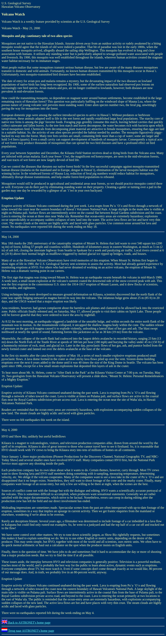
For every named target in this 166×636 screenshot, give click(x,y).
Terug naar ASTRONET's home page (28, 630)
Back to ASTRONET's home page (26, 622)
